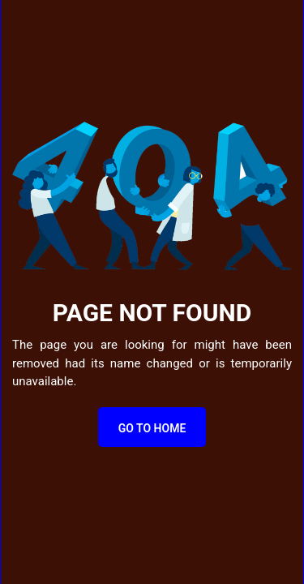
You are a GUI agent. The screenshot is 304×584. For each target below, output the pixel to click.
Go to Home (152, 428)
